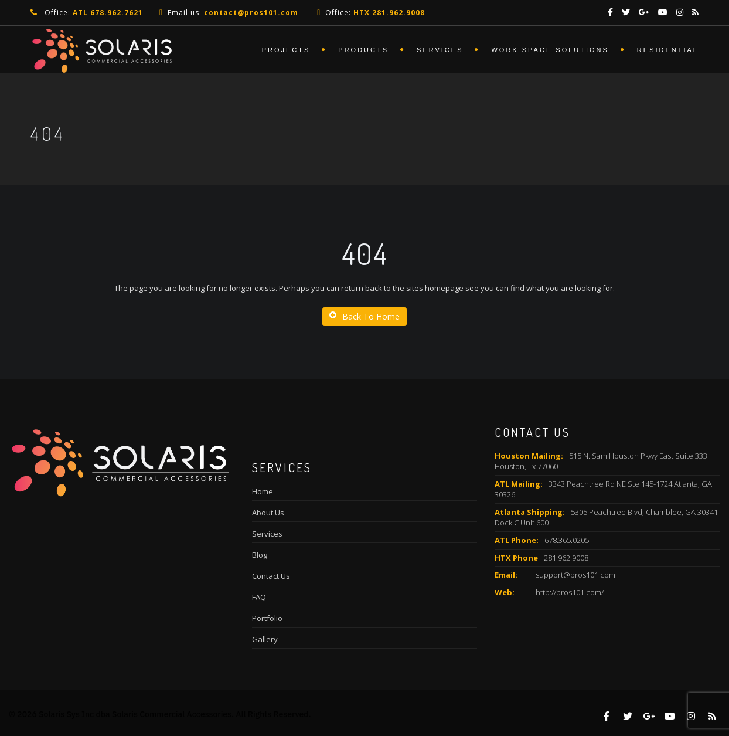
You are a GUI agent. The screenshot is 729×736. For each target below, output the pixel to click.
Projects (286, 49)
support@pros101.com (575, 574)
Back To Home (364, 316)
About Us (268, 512)
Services (440, 49)
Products (363, 49)
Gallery (265, 639)
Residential (668, 49)
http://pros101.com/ (570, 592)
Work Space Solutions (549, 49)
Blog (259, 555)
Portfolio (267, 618)
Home (262, 491)
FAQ (259, 597)
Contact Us (271, 576)
